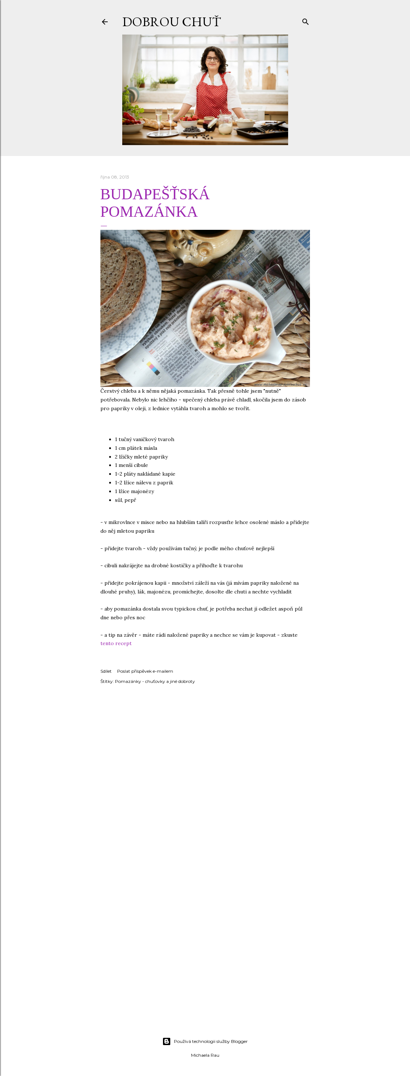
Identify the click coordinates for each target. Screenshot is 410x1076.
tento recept (116, 643)
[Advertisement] (205, 968)
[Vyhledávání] (305, 20)
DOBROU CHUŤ (171, 21)
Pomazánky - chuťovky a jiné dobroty (155, 681)
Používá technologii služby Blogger (205, 1041)
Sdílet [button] (106, 671)
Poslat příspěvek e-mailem (145, 671)
